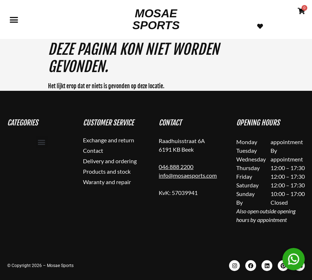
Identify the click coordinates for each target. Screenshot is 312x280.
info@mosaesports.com (188, 175)
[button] (14, 19)
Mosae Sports (156, 19)
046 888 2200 (176, 166)
